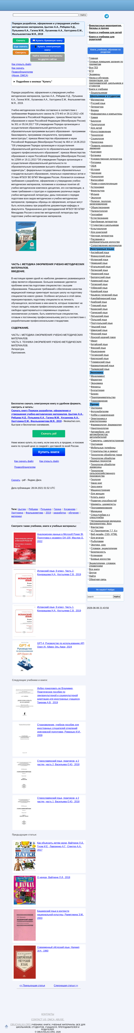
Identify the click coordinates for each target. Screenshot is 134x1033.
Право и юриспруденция (104, 183)
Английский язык (100, 252)
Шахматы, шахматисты (103, 504)
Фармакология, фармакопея (106, 424)
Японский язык (99, 334)
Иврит (94, 341)
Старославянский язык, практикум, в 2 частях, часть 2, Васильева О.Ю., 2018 (58, 763)
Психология (97, 176)
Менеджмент (98, 376)
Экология (96, 198)
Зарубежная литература (104, 221)
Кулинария (96, 555)
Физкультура (97, 190)
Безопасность (98, 552)
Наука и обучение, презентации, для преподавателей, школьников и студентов (106, 82)
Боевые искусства (100, 559)
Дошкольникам (99, 92)
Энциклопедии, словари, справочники (102, 564)
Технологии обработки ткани (106, 455)
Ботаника (96, 155)
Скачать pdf (49, 433)
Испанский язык (99, 259)
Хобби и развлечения (102, 415)
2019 (48, 512)
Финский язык (98, 348)
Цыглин (22, 509)
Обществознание (100, 207)
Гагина (57, 509)
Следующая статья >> (66, 985)
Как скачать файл (24, 461)
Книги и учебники (98, 89)
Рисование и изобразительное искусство (105, 240)
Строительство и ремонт (104, 451)
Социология (97, 138)
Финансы (96, 386)
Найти (92, 576)
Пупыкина (46, 509)
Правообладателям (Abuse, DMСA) (22, 74)
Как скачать (18, 68)
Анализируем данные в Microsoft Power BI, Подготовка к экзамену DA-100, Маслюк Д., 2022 (60, 538)
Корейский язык (99, 291)
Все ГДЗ (93, 67)
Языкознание (98, 351)
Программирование (101, 507)
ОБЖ (93, 166)
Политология (98, 124)
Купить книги (48, 452)
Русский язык (98, 103)
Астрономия (97, 187)
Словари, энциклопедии (104, 548)
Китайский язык (99, 344)
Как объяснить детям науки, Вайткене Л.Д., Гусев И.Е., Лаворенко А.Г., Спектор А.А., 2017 (60, 846)
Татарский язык (99, 284)
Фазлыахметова (34, 512)
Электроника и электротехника (98, 419)
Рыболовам (97, 541)
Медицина (96, 511)
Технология (97, 135)
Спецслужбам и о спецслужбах (100, 516)
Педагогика (97, 142)
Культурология (99, 228)
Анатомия (96, 152)
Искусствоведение (101, 131)
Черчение (96, 173)
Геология (96, 479)
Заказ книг (96, 483)
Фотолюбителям (99, 411)
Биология (96, 121)
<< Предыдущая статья (32, 985)
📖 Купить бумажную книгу (47, 40)
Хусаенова (69, 509)
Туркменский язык (100, 362)
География (97, 214)
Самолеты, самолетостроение (107, 440)
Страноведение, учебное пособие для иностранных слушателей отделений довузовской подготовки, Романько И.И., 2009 (59, 730)
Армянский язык (99, 281)
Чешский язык (98, 326)
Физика (95, 110)
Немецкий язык (99, 263)
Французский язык (101, 256)
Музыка (95, 194)
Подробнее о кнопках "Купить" (34, 81)
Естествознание (99, 218)
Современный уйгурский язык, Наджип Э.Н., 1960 (58, 949)
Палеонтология (99, 211)
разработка (59, 512)
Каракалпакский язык (102, 365)
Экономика (97, 383)
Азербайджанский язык (103, 298)
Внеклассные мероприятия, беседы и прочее (105, 26)
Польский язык (99, 319)
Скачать (20, 40)
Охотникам (97, 444)
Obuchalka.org (20, 1024)
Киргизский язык (100, 358)
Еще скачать (21, 46)
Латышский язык (100, 316)
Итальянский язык (101, 266)
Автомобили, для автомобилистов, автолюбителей (99, 434)
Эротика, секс (98, 545)
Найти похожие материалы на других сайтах (47, 57)
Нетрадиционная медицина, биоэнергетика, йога (105, 522)
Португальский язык (102, 323)
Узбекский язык (99, 288)
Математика (97, 99)
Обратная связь (97, 579)
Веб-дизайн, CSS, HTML (104, 534)
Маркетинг (96, 379)
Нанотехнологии (100, 428)
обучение (73, 512)
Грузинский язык (100, 355)
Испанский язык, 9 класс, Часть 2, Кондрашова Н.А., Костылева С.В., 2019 (59, 573)
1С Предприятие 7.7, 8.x (104, 530)
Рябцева (33, 509)
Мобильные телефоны (103, 447)
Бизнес (95, 394)
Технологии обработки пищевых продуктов (102, 459)
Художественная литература (106, 159)
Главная (93, 58)
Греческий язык (99, 312)
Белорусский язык (100, 277)
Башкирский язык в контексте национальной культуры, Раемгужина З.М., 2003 (60, 914)
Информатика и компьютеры (106, 114)
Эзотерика (96, 408)
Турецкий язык (99, 305)
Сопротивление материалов (106, 245)
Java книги (96, 486)
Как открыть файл (21, 64)
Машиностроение (100, 490)
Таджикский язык (100, 369)
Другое (93, 572)
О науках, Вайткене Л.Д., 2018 (53, 877)
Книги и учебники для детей (105, 32)
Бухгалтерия (97, 390)
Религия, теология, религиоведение (100, 202)
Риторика (96, 162)
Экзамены (94, 74)
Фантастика (97, 527)
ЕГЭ (91, 71)
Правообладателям (25, 467)
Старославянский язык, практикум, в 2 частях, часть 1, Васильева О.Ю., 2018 (58, 800)
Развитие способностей (104, 500)
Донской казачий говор (103, 337)
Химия (94, 117)
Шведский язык (99, 330)
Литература (97, 107)
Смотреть (20, 52)
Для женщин (97, 493)
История (95, 169)
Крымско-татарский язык (104, 295)
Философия (97, 180)
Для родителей (99, 232)
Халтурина (17, 512)
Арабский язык (99, 302)
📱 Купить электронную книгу (47, 48)
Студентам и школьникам (105, 225)
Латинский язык (99, 270)
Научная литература (102, 235)
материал (16, 516)
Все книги (94, 569)
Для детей (96, 128)
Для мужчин (97, 538)
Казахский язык (99, 309)
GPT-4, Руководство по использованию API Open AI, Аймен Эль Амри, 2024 (60, 645)
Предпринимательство (103, 397)
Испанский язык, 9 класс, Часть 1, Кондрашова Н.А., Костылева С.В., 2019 (59, 609)
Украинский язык (100, 273)
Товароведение (99, 401)
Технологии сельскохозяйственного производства (102, 473)
